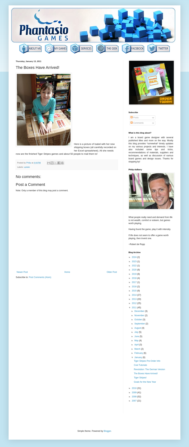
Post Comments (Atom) (40, 277)
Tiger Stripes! (140, 377)
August (138, 328)
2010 (134, 388)
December (139, 311)
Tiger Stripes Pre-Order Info (147, 361)
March (137, 349)
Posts (134, 117)
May (136, 340)
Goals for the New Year (145, 382)
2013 (134, 299)
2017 (134, 282)
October (138, 319)
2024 (134, 257)
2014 (134, 295)
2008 (134, 396)
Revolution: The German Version (149, 369)
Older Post (112, 272)
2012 (134, 303)
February (139, 353)
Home (67, 272)
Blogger (107, 431)
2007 (134, 401)
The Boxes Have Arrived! (146, 373)
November (139, 315)
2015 (134, 290)
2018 (134, 278)
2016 (134, 286)
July (136, 332)
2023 (134, 261)
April (136, 344)
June (137, 336)
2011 (134, 307)
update (27, 167)
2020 (134, 269)
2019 (134, 274)
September (140, 323)
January (138, 357)
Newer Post (22, 272)
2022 (134, 265)
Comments (137, 123)
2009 (134, 392)
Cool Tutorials (140, 365)
